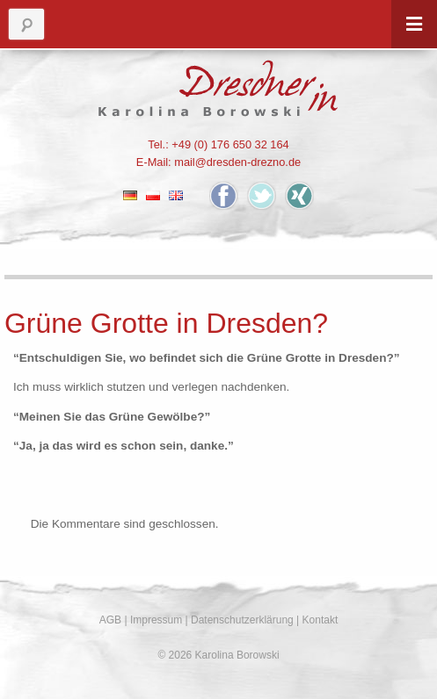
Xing (299, 195)
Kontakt (320, 620)
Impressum (156, 620)
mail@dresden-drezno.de (237, 162)
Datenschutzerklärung (242, 620)
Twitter (261, 195)
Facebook (223, 195)
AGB (110, 620)
